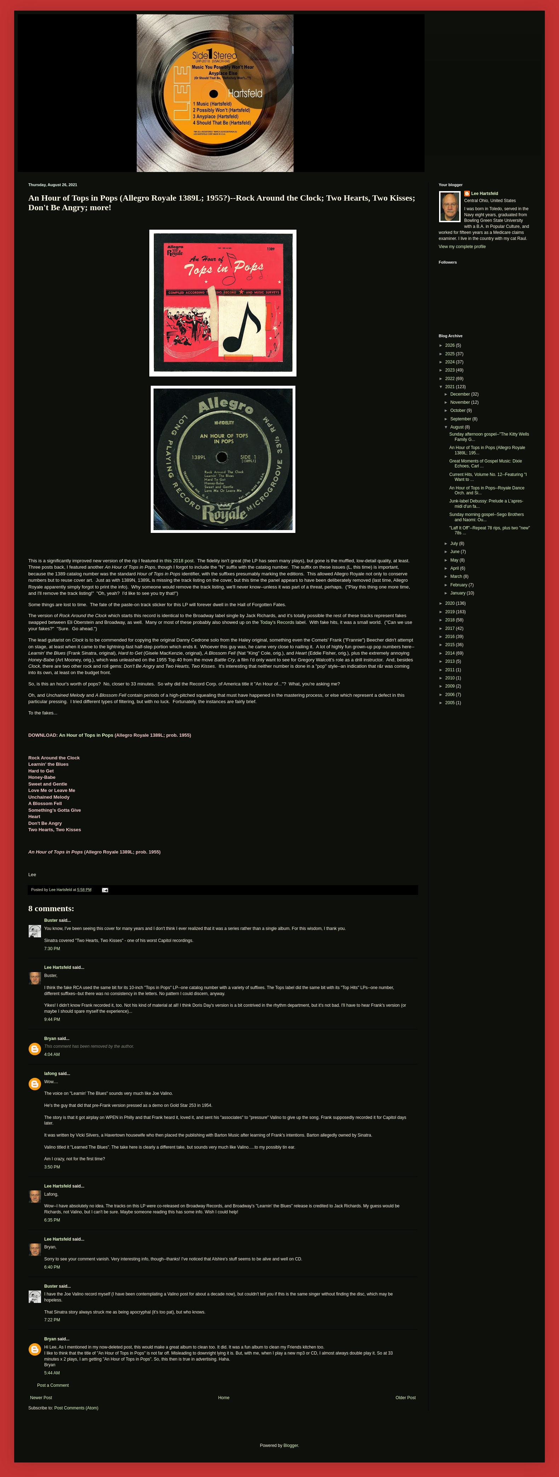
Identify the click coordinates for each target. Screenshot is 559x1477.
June (455, 551)
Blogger (290, 1445)
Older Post (406, 1397)
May (455, 560)
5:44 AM (52, 1372)
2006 (450, 694)
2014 (450, 653)
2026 (450, 345)
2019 (450, 611)
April (455, 568)
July (454, 543)
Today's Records (277, 622)
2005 (450, 702)
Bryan (50, 1038)
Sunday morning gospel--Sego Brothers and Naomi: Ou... (486, 517)
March (456, 576)
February (459, 584)
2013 (450, 661)
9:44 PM (52, 1019)
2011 (450, 669)
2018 (450, 619)
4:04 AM (52, 1054)
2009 (450, 686)
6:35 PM (52, 1220)
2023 (450, 370)
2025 (450, 353)
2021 (450, 386)
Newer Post (41, 1397)
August (457, 427)
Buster (51, 920)
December (460, 394)
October (458, 410)
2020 (450, 603)
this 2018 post (179, 560)
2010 (450, 678)
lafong (50, 1073)
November (460, 402)
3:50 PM (52, 1167)
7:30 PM (52, 948)
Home (224, 1397)
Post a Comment (53, 1385)
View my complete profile (462, 246)
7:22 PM (52, 1319)
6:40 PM (52, 1267)
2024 (450, 362)
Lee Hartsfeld (57, 967)
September (461, 418)
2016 (450, 636)
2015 (450, 644)
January (458, 593)
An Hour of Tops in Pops (86, 735)
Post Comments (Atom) (76, 1408)
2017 (450, 628)
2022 (450, 378)
